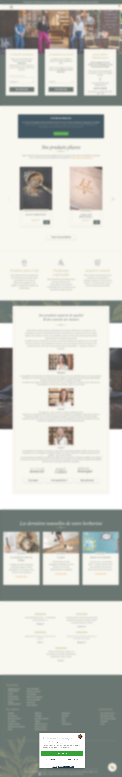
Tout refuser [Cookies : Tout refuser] (51, 759)
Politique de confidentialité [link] (63, 766)
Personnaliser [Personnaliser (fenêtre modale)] (73, 759)
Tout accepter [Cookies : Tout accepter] (62, 753)
